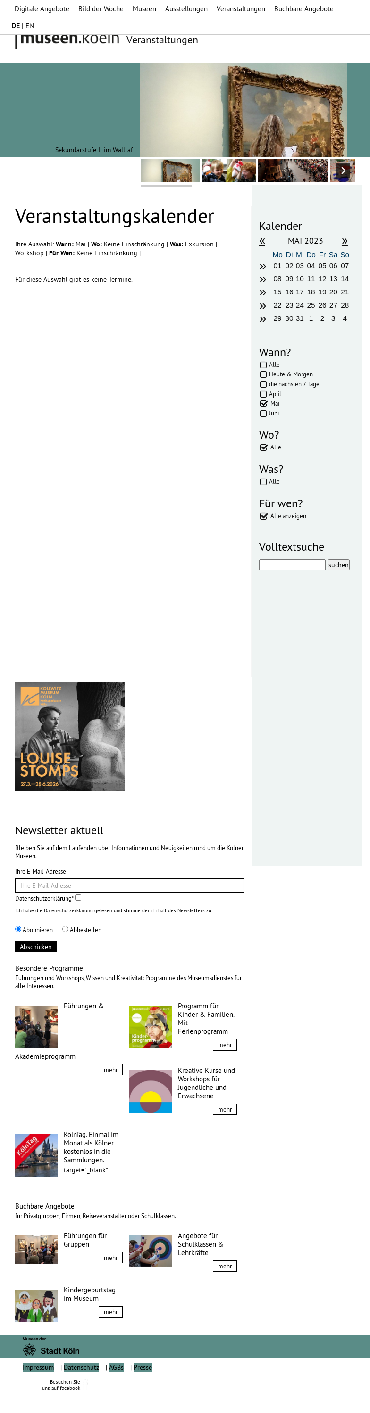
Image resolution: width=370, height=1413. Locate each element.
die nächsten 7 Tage (294, 384)
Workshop (30, 253)
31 (300, 318)
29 (278, 318)
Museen (144, 8)
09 (289, 279)
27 (333, 305)
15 (278, 292)
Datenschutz (81, 1388)
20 (333, 292)
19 (322, 292)
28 (345, 305)
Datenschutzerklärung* (48, 898)
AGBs (116, 1388)
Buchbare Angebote (304, 8)
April (275, 394)
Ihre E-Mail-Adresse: (41, 871)
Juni (274, 413)
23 (289, 305)
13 (333, 279)
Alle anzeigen (288, 516)
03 (300, 265)
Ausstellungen (186, 8)
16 (289, 292)
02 (289, 265)
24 (300, 305)
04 (311, 265)
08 (278, 279)
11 (311, 279)
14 (345, 279)
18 (311, 292)
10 (300, 279)
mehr (111, 1069)
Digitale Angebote (42, 8)
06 (333, 265)
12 (322, 279)
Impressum (38, 1388)
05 (322, 265)
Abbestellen (81, 930)
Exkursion (200, 244)
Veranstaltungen (241, 8)
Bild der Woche (101, 8)
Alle (274, 364)
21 (345, 292)
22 (278, 305)
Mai (274, 403)
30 (289, 318)
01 (278, 265)
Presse (143, 1388)
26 (322, 305)
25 (311, 305)
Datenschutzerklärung (68, 910)
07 (345, 265)
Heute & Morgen (291, 374)
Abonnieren (34, 930)
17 (300, 292)
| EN (22, 25)
